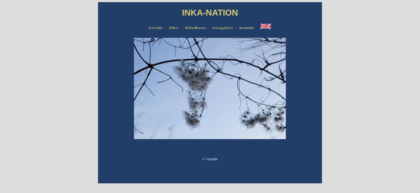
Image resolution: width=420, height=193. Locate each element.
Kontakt (246, 28)
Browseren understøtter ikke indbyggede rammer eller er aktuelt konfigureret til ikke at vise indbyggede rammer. (210, 108)
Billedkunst (195, 28)
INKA (173, 28)
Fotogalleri (223, 28)
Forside (156, 28)
